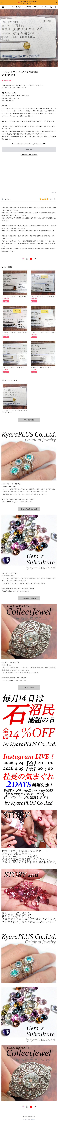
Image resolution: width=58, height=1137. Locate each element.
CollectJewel (29, 687)
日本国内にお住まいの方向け (29, 155)
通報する (54, 192)
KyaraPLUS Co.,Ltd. (29, 509)
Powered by (29, 1119)
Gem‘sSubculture (29, 598)
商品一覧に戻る (29, 420)
